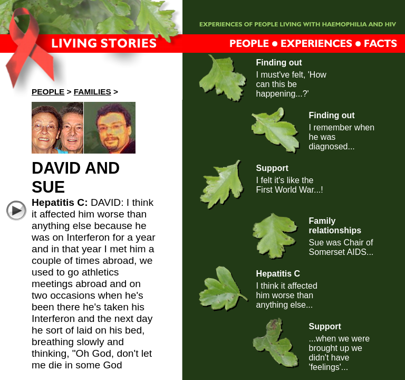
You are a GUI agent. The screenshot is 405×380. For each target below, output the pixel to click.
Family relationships (335, 225)
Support (272, 168)
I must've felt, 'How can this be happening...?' (291, 84)
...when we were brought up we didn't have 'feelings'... (339, 353)
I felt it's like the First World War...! (289, 185)
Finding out (279, 62)
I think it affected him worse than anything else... (286, 295)
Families (92, 91)
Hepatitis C (278, 273)
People (48, 91)
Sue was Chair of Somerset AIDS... (341, 247)
